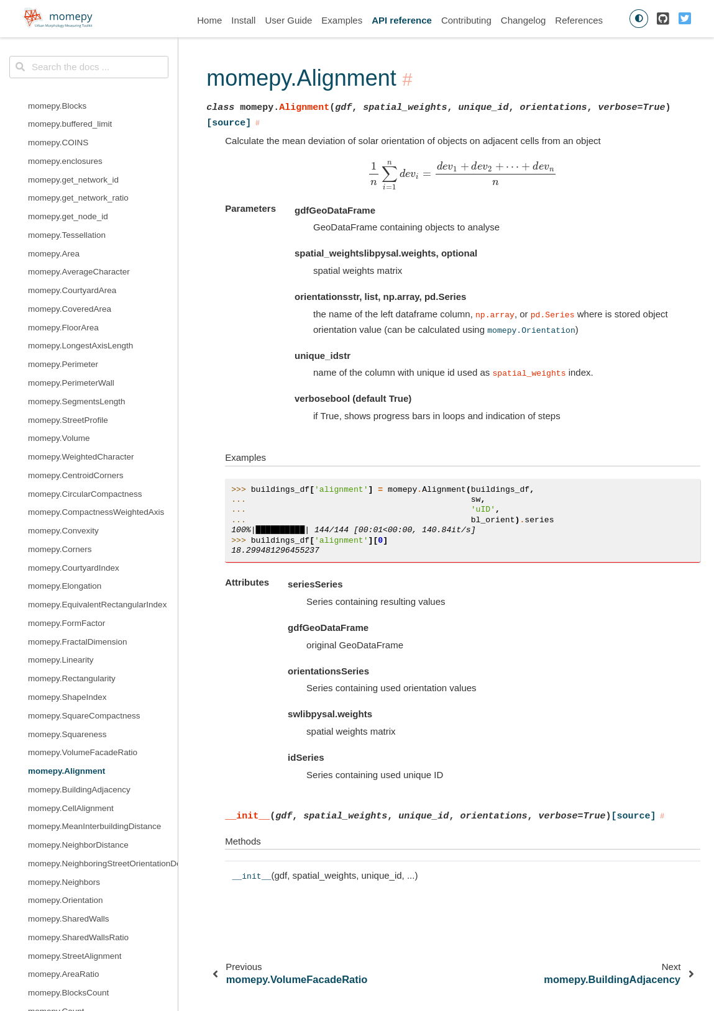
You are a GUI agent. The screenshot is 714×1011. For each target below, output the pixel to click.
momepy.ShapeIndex (67, 74)
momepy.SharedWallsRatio (78, 315)
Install (243, 20)
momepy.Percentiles (65, 777)
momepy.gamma (59, 592)
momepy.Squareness (67, 112)
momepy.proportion (63, 703)
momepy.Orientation (65, 278)
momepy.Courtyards (65, 407)
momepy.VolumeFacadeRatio (82, 130)
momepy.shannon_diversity (78, 888)
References (579, 20)
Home (209, 20)
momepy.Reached (62, 463)
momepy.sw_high (60, 943)
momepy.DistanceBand (71, 925)
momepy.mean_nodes (69, 648)
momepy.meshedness (68, 666)
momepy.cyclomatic (64, 555)
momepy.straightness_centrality (86, 722)
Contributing (466, 20)
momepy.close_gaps (66, 962)
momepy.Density (59, 426)
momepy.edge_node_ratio (76, 574)
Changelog (523, 20)
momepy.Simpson (61, 832)
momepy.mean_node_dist (76, 629)
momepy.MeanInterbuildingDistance (94, 204)
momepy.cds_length (65, 500)
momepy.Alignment (66, 148)
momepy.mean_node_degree (82, 610)
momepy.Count (56, 389)
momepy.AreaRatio (63, 351)
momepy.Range (57, 795)
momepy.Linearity (61, 37)
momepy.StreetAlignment (75, 333)
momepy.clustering (63, 537)
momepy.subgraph (62, 740)
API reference (402, 20)
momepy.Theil (54, 851)
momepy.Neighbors (64, 260)
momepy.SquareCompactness (84, 93)
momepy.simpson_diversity (78, 906)
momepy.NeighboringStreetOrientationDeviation (103, 241)
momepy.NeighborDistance (78, 222)
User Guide (288, 20)
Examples (341, 20)
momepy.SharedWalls (68, 296)
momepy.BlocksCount (68, 370)
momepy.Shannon (62, 814)
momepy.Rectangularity (72, 56)
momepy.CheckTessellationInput (88, 981)
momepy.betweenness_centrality (89, 481)
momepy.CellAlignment (71, 186)
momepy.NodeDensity (69, 444)
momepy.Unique (58, 869)
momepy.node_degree (69, 684)
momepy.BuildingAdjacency (79, 167)
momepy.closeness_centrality (82, 518)
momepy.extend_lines (68, 999)
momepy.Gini (52, 758)
